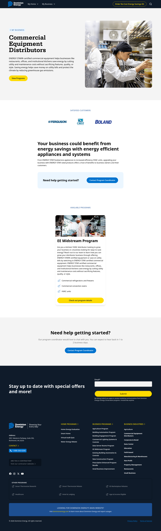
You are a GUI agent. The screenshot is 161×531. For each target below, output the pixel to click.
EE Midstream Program (101, 449)
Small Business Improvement (103, 469)
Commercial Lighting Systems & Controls (104, 440)
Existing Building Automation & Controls (104, 454)
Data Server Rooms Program (103, 446)
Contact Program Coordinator (102, 180)
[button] (33, 4)
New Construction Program (102, 459)
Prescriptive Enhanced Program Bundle (104, 464)
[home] (15, 4)
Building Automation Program (103, 432)
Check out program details (80, 300)
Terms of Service (146, 521)
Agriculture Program (100, 429)
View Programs (18, 78)
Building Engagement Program (104, 436)
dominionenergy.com (61, 511)
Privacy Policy (132, 521)
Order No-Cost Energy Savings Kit (129, 4)
